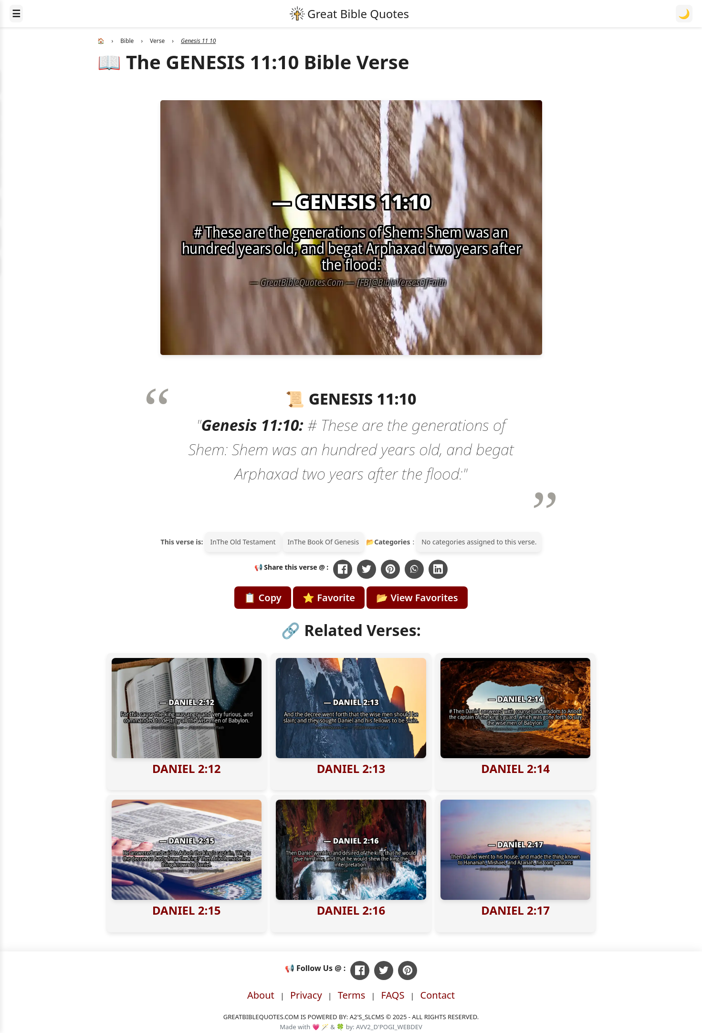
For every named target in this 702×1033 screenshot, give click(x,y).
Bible (127, 41)
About (260, 995)
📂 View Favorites (417, 597)
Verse (157, 41)
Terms (352, 995)
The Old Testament (246, 541)
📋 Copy (262, 597)
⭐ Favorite (329, 597)
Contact (437, 995)
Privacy (306, 995)
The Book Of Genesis (326, 541)
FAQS (392, 995)
